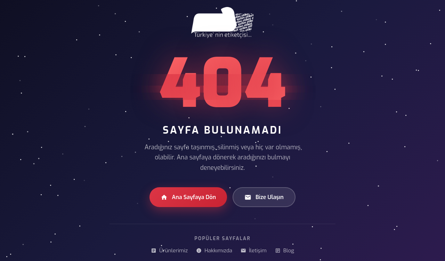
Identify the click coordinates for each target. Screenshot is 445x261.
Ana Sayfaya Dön (188, 197)
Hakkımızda (214, 250)
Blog (284, 250)
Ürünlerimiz (169, 250)
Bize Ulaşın (264, 197)
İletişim (254, 250)
